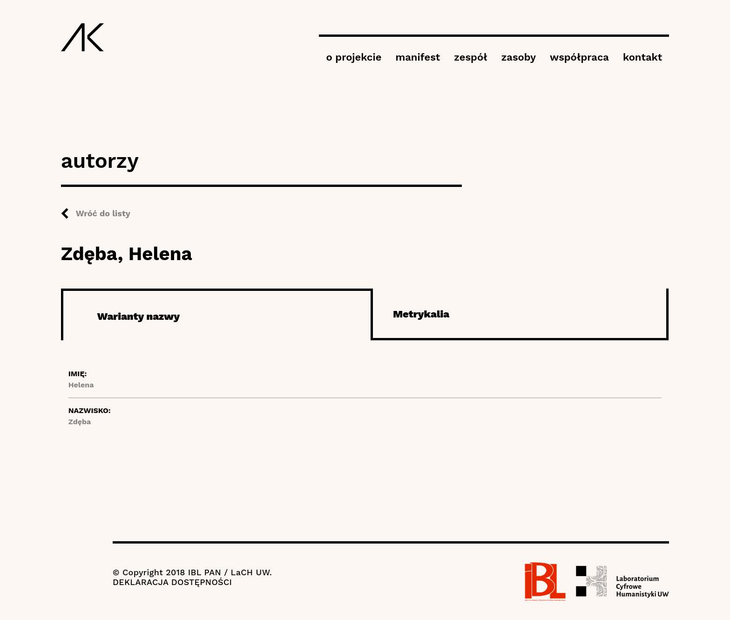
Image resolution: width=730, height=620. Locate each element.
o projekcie (353, 57)
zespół (470, 57)
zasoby (518, 57)
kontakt (642, 57)
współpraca (579, 57)
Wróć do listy (103, 213)
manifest (417, 57)
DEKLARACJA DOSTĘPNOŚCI (172, 582)
